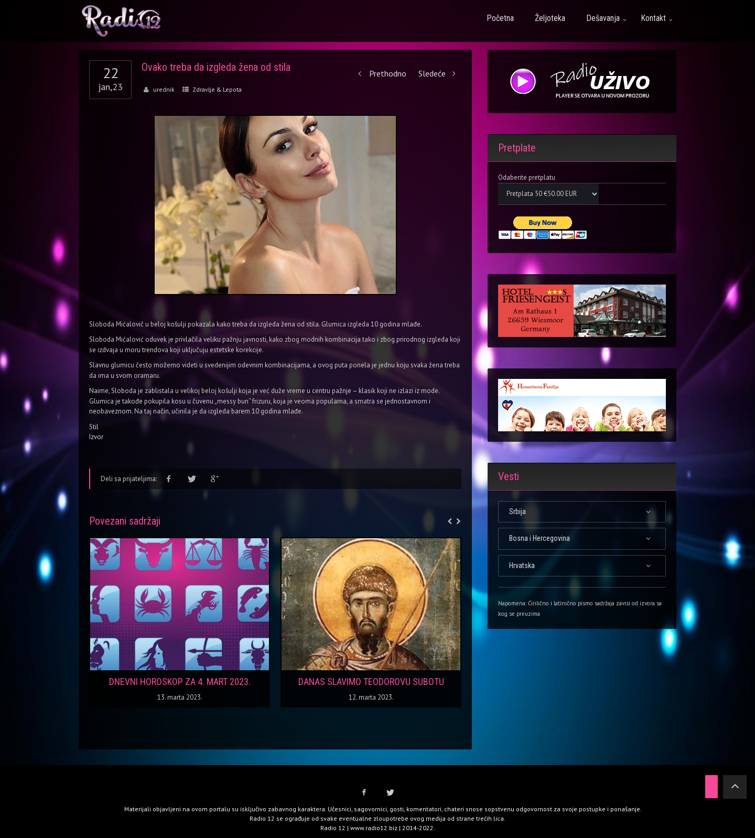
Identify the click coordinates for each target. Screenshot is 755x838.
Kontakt (653, 18)
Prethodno (380, 73)
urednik (164, 89)
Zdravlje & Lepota (217, 89)
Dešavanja (603, 18)
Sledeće (439, 73)
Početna (500, 18)
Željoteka (550, 18)
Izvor (96, 436)
